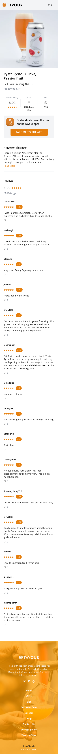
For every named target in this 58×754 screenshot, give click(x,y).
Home (49, 5)
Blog (29, 701)
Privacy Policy (29, 729)
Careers (29, 712)
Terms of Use (28, 735)
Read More (9, 165)
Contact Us (29, 724)
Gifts (29, 696)
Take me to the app (29, 132)
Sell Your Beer (29, 707)
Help (29, 718)
